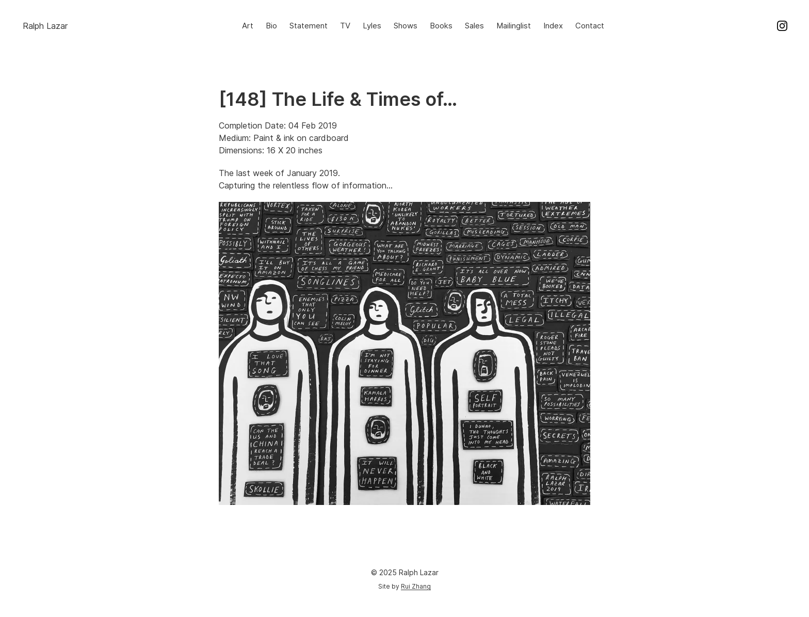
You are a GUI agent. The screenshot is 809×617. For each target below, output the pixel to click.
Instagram (782, 26)
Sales (474, 25)
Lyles (372, 25)
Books (441, 25)
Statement (308, 25)
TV (345, 25)
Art (247, 25)
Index (553, 25)
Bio (271, 25)
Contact (589, 25)
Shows (405, 25)
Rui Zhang (416, 586)
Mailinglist (513, 25)
